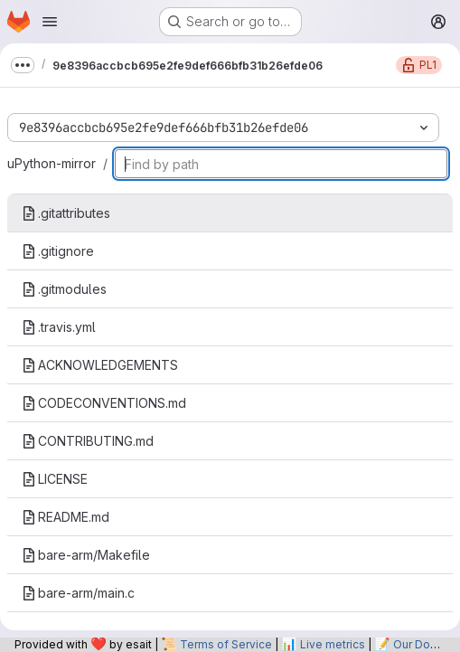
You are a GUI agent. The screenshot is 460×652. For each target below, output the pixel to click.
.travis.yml (59, 327)
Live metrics (332, 644)
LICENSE (55, 479)
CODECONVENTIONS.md (104, 403)
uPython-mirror (51, 163)
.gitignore (58, 251)
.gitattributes (66, 213)
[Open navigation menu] (49, 21)
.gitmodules (64, 289)
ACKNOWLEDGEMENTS (100, 365)
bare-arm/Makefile (86, 554)
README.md (65, 516)
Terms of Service (226, 644)
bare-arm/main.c (78, 592)
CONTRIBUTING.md (88, 441)
